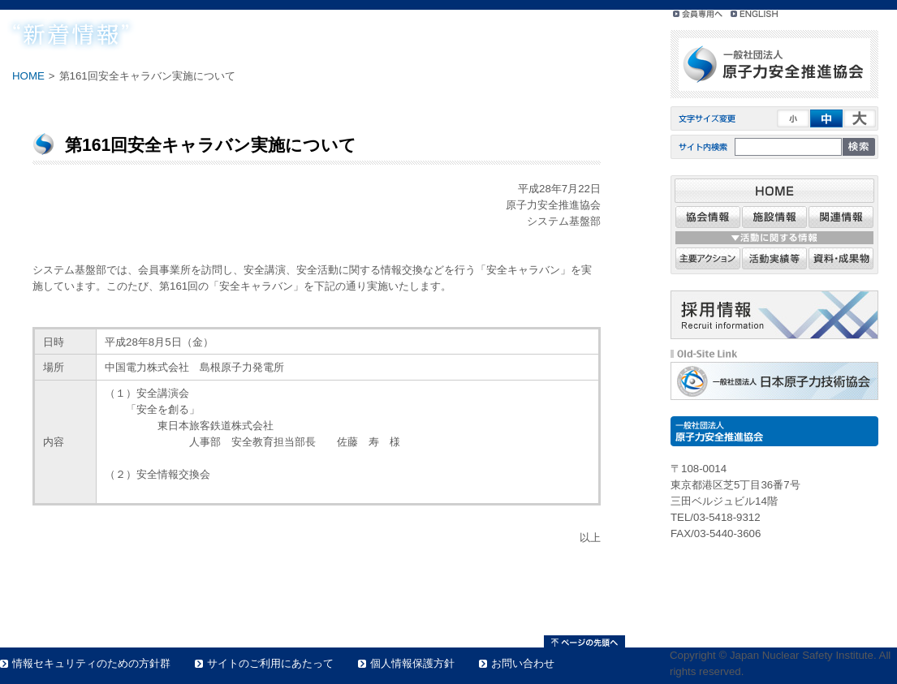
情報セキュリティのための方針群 (91, 663)
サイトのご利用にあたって (270, 663)
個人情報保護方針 (412, 663)
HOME (28, 76)
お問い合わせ (522, 663)
